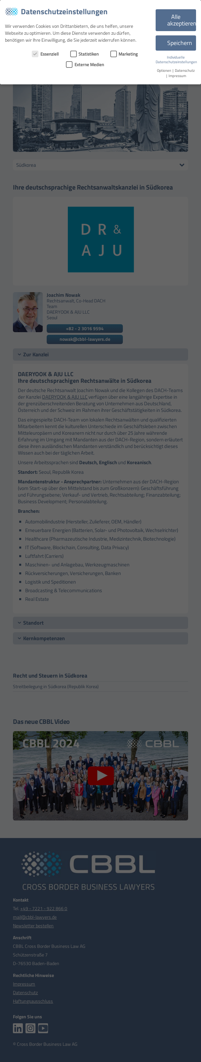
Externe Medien (85, 64)
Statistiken (84, 54)
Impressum (177, 75)
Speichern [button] (179, 42)
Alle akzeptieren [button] (181, 20)
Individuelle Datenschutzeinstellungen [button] (176, 60)
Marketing (124, 54)
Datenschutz (185, 70)
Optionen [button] (164, 70)
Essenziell (45, 54)
